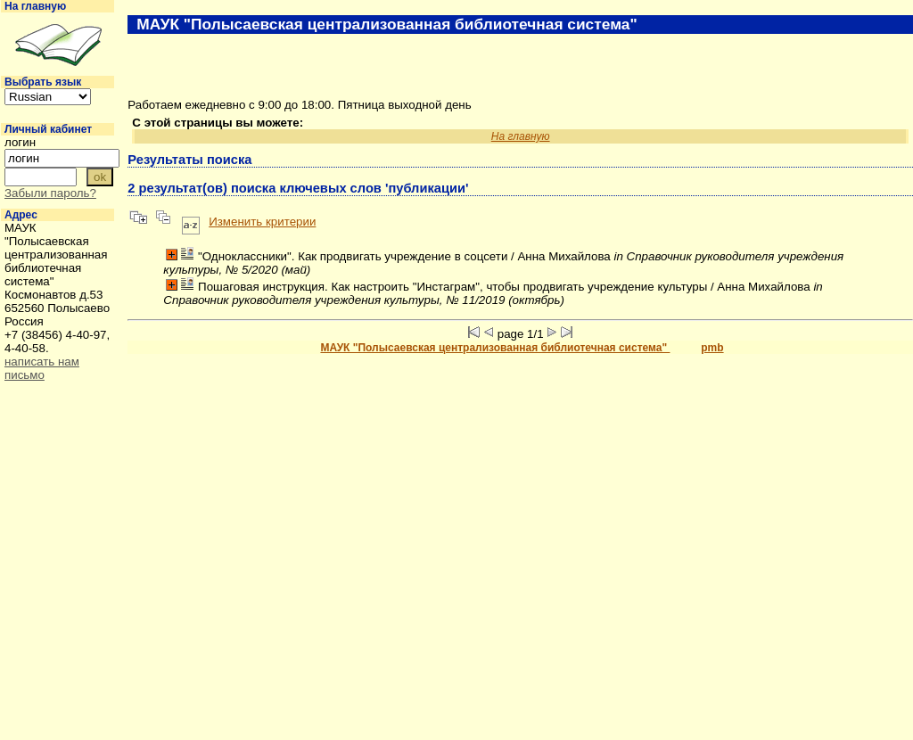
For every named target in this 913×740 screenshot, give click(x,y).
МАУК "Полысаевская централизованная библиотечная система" (495, 347)
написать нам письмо (41, 368)
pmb (712, 347)
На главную (35, 6)
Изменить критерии (262, 221)
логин (20, 142)
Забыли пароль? (50, 193)
